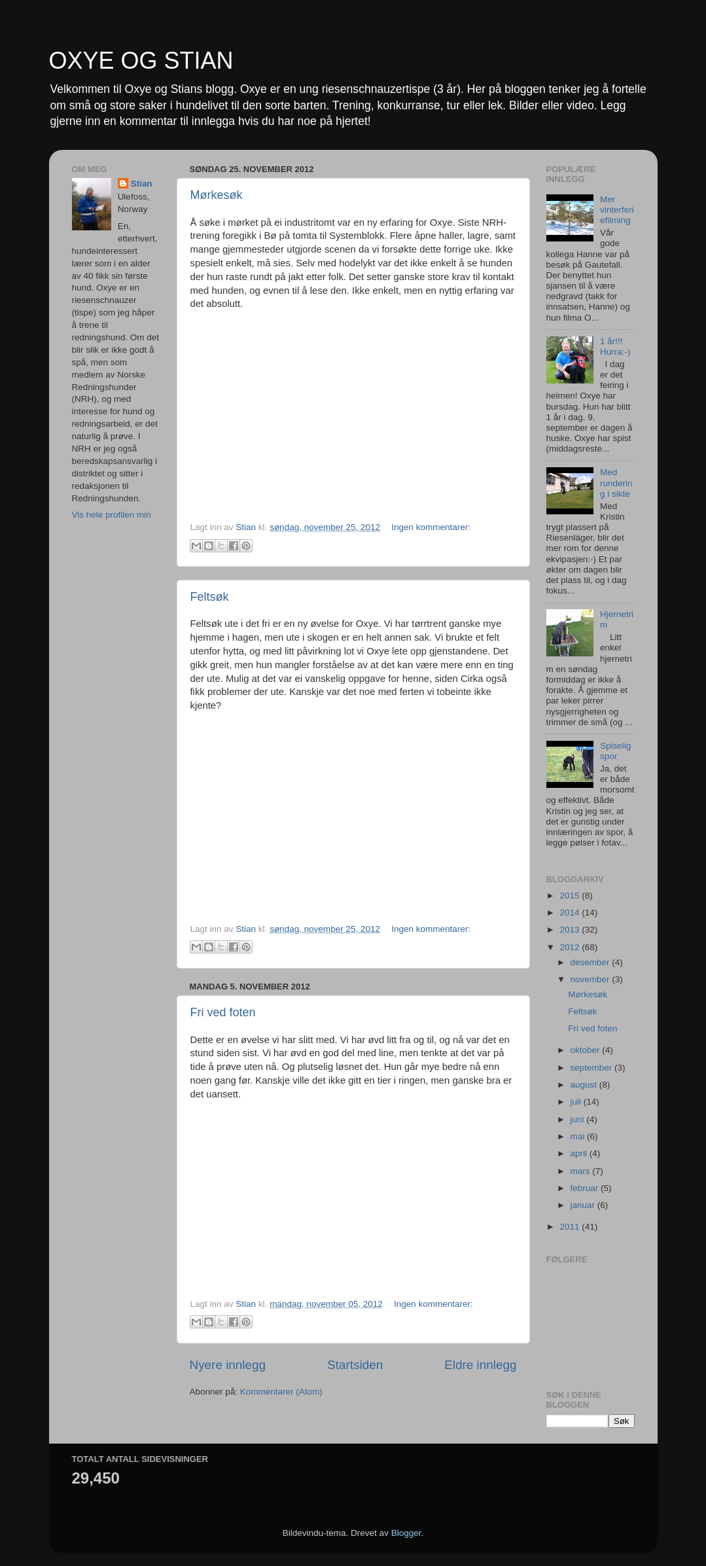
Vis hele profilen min (111, 515)
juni (579, 1119)
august (585, 1085)
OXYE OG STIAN (141, 60)
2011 (570, 1227)
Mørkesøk (216, 195)
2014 (570, 912)
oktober (587, 1050)
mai (579, 1136)
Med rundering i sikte (616, 482)
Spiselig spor (615, 751)
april (580, 1153)
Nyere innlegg (228, 1365)
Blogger (406, 1533)
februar (586, 1188)
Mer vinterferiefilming (617, 209)
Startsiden (355, 1365)
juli (577, 1102)
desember (591, 962)
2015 (570, 895)
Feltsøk (209, 596)
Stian (141, 183)
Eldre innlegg (480, 1365)
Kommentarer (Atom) (281, 1392)
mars (582, 1171)
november (591, 979)
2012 (570, 947)
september (593, 1068)
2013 (570, 929)
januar (584, 1205)
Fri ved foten (223, 1012)
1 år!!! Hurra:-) (615, 346)
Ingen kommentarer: (430, 527)
